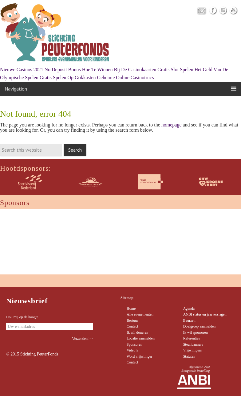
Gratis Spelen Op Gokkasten (68, 77)
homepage (171, 124)
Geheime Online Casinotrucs (125, 77)
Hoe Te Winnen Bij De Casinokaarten (119, 69)
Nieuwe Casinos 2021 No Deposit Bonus (40, 69)
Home (131, 308)
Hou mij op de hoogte (22, 317)
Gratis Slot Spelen (175, 69)
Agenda (189, 308)
